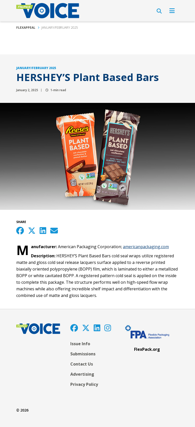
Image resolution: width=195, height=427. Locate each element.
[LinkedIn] (97, 328)
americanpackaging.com (146, 246)
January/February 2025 (59, 27)
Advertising (82, 374)
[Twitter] (86, 328)
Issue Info (80, 343)
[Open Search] (159, 11)
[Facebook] (74, 328)
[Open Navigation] (172, 10)
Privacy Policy (84, 384)
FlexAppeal (25, 27)
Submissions (82, 354)
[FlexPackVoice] (47, 10)
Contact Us (81, 364)
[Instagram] (107, 328)
